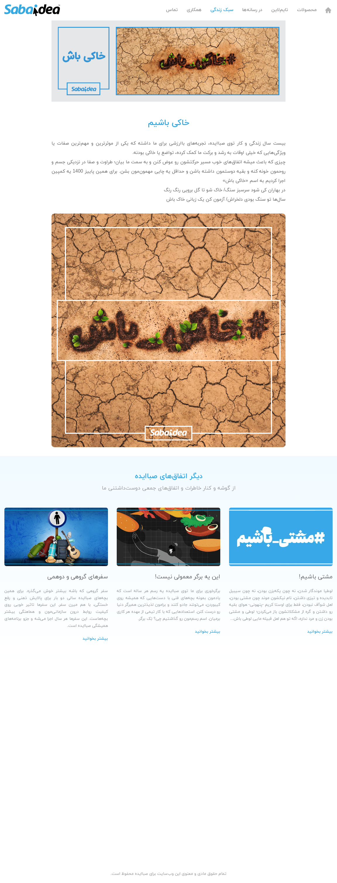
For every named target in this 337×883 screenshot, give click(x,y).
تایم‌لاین (279, 10)
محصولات (307, 10)
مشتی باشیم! (316, 577)
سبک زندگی (221, 10)
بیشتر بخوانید (320, 631)
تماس (172, 10)
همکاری (194, 10)
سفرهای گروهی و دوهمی (77, 577)
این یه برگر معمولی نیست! (187, 577)
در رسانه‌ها (252, 10)
